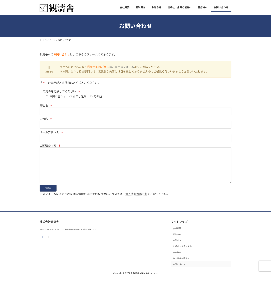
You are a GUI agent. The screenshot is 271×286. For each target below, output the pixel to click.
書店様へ (177, 259)
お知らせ (177, 247)
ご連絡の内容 (135, 168)
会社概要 (177, 235)
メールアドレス (135, 137)
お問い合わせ (179, 271)
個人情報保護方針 (136, 200)
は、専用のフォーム (110, 66)
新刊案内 (177, 241)
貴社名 (135, 110)
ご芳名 (135, 123)
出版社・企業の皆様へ (183, 253)
